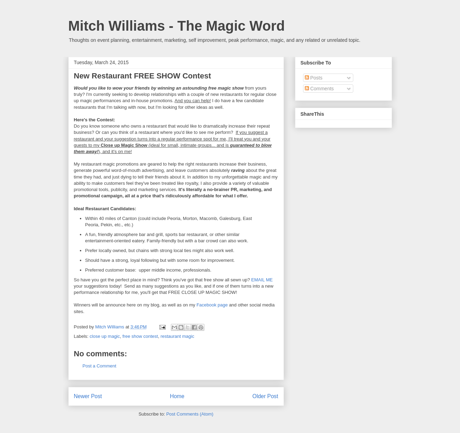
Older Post (265, 396)
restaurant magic (177, 336)
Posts (314, 78)
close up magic (105, 336)
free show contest (140, 336)
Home (177, 396)
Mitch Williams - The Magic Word (176, 25)
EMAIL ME (262, 279)
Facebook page (212, 304)
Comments (319, 88)
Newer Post (88, 396)
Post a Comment (99, 366)
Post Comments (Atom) (189, 414)
